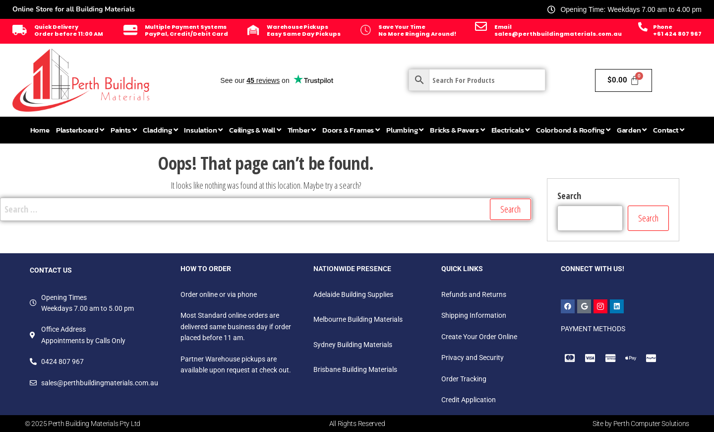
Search (569, 196)
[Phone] (643, 26)
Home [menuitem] (40, 130)
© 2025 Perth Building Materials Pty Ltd (82, 424)
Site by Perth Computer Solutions (641, 424)
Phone (662, 27)
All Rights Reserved (357, 424)
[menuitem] (80, 130)
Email (503, 27)
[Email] (481, 26)
